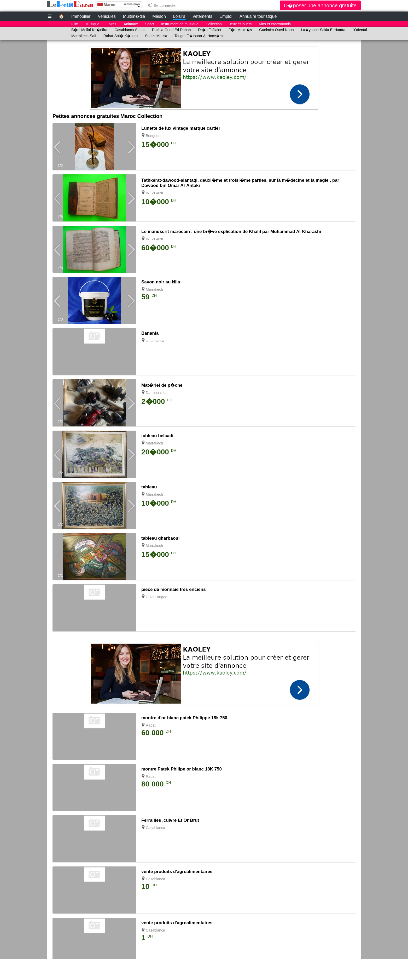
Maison (159, 16)
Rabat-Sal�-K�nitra (120, 36)
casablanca (155, 341)
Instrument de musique (179, 24)
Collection (214, 24)
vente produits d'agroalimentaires (176, 871)
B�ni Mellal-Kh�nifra (89, 30)
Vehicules (107, 16)
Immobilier (81, 16)
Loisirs (179, 16)
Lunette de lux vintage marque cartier (180, 128)
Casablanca (155, 828)
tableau (149, 486)
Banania (150, 333)
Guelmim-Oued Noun (276, 30)
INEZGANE (155, 193)
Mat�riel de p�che (162, 385)
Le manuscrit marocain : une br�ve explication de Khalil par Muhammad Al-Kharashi (231, 231)
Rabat (150, 725)
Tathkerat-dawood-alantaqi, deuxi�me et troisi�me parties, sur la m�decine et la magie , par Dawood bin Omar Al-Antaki (240, 183)
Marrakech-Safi (83, 36)
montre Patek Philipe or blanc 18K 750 (181, 769)
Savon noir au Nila (160, 281)
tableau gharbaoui (160, 538)
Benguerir (154, 136)
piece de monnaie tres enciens (173, 589)
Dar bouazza (156, 393)
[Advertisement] (204, 76)
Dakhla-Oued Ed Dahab (171, 30)
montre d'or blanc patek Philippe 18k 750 (184, 717)
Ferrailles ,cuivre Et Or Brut (170, 820)
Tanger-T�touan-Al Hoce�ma (199, 36)
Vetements (202, 16)
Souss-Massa (156, 36)
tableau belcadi (157, 435)
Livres (111, 24)
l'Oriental (360, 30)
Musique (92, 24)
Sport (149, 24)
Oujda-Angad (156, 597)
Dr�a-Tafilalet (209, 30)
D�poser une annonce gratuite (320, 5)
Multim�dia (134, 16)
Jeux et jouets (240, 24)
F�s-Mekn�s (240, 30)
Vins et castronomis (275, 24)
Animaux (131, 24)
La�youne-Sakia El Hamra (323, 30)
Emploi (225, 16)
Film (74, 24)
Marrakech (154, 289)
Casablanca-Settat (130, 30)
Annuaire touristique (258, 16)
